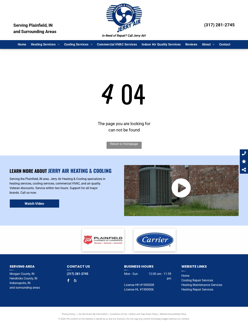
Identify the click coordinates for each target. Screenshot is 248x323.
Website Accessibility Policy (173, 313)
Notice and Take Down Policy (143, 313)
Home (185, 276)
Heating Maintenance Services (201, 285)
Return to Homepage (124, 144)
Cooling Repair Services (197, 280)
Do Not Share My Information (93, 313)
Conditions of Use (118, 313)
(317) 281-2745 (219, 25)
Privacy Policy (68, 313)
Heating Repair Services (197, 289)
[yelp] (75, 281)
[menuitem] (22, 44)
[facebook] (68, 281)
